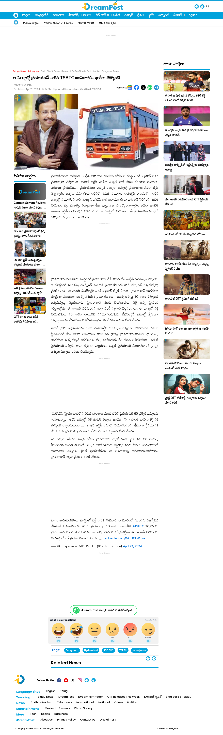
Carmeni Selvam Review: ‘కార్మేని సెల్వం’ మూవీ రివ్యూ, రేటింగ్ (30, 205)
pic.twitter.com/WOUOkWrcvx (124, 538)
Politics (132, 703)
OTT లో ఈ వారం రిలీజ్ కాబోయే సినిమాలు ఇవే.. (26, 319)
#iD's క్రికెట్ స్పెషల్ (108, 23)
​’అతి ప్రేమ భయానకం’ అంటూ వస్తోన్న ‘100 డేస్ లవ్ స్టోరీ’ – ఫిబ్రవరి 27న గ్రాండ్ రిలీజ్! (29, 290)
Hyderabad (91, 650)
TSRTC (123, 650)
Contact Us (87, 720)
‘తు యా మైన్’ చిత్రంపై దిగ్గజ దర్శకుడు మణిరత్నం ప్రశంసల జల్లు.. (28, 262)
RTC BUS (108, 650)
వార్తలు (26, 15)
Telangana (64, 703)
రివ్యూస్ (128, 15)
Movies (49, 708)
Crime (118, 703)
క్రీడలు (141, 15)
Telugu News (19, 71)
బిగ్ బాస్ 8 (102, 15)
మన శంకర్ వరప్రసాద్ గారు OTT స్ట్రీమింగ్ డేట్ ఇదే (186, 202)
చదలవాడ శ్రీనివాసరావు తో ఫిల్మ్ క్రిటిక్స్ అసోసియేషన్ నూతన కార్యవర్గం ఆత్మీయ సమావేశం (29, 233)
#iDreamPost (86, 23)
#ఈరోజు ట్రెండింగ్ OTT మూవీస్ (58, 23)
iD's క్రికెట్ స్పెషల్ (152, 697)
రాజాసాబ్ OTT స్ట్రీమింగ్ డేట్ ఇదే (181, 298)
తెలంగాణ (58, 15)
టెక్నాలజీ (163, 15)
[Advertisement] (111, 44)
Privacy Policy (66, 720)
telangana (33, 71)
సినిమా (87, 15)
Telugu (64, 691)
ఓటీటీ (116, 15)
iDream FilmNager (90, 697)
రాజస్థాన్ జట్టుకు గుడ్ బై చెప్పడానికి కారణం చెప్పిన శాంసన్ (186, 132)
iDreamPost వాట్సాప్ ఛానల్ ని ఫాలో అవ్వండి (106, 610)
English (191, 15)
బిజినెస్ (177, 15)
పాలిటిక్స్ (74, 15)
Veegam (173, 728)
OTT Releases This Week (123, 697)
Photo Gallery (83, 708)
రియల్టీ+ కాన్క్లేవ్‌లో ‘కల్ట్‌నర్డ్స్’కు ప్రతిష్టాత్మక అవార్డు (187, 167)
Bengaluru (72, 650)
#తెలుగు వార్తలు (31, 23)
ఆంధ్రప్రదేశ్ (41, 15)
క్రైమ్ (151, 15)
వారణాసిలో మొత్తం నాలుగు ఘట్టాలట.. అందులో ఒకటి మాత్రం (184, 365)
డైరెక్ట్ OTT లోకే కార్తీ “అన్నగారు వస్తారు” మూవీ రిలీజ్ (185, 400)
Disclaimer (107, 720)
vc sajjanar (139, 650)
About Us (46, 720)
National (104, 703)
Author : (23, 85)
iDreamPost (66, 697)
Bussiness (61, 714)
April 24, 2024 (132, 546)
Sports (45, 714)
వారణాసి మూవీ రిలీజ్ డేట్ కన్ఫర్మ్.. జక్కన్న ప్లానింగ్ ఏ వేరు (187, 266)
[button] (154, 658)
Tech (33, 714)
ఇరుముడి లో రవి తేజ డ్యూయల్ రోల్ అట (185, 234)
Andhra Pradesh (42, 703)
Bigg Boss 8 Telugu (178, 697)
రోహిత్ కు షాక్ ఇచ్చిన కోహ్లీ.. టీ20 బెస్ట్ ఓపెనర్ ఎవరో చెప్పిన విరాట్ (185, 98)
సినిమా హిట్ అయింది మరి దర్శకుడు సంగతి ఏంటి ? (187, 331)
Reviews (64, 708)
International (85, 703)
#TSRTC (138, 526)
